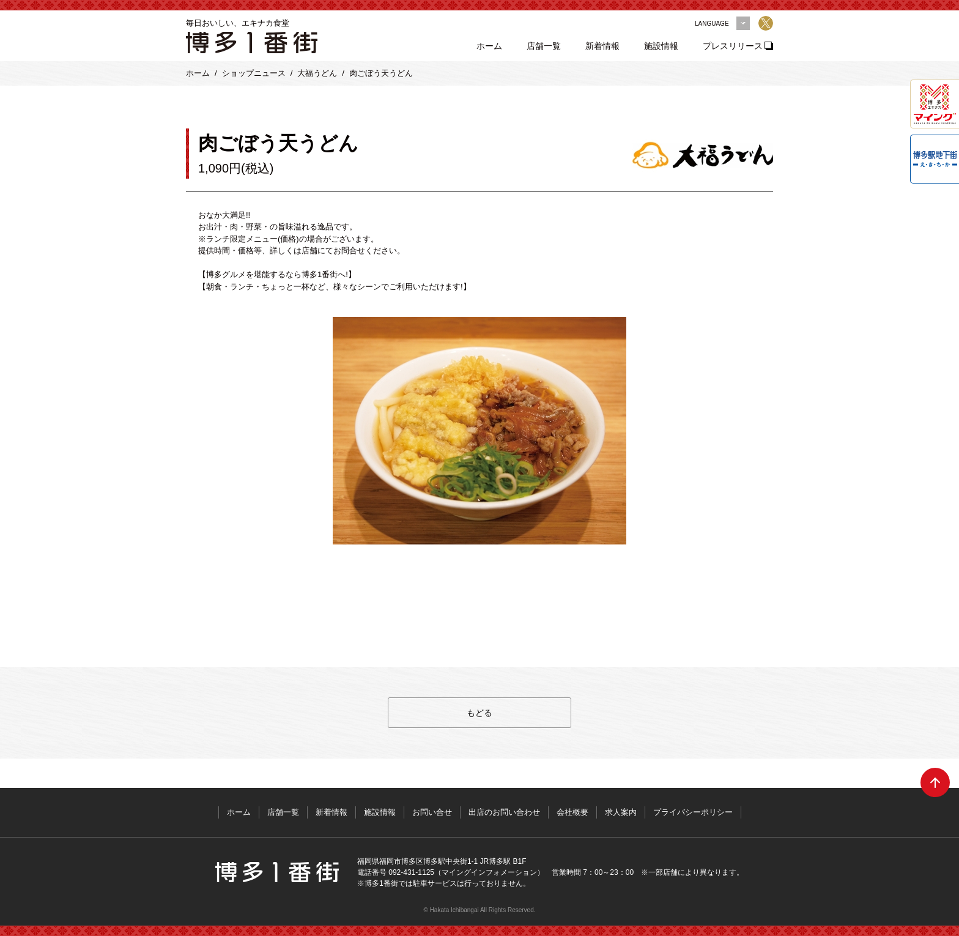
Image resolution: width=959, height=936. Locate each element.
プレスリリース (733, 46)
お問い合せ (432, 812)
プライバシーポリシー (693, 812)
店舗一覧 (544, 46)
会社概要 (572, 812)
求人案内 (621, 812)
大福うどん (317, 73)
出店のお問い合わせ (504, 812)
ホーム (489, 46)
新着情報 (602, 46)
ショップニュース (254, 73)
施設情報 (661, 46)
